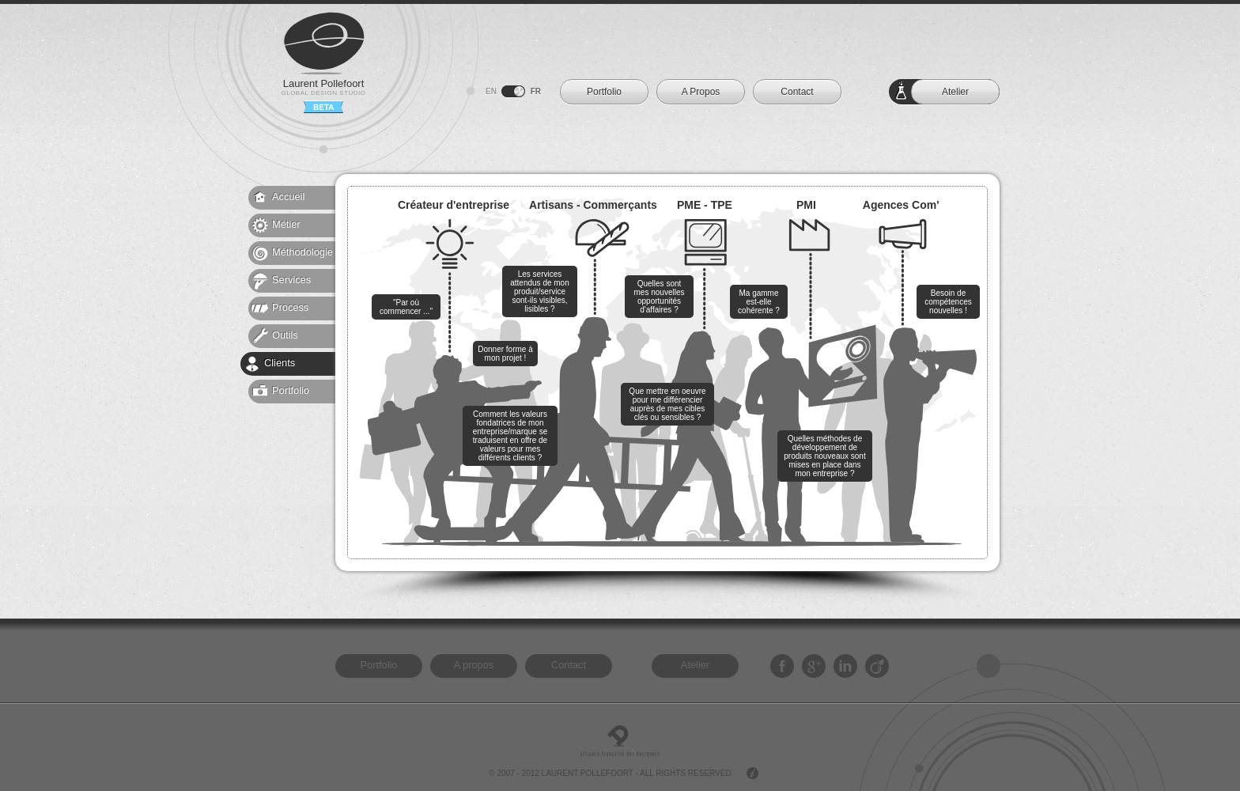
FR (536, 91)
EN (491, 91)
